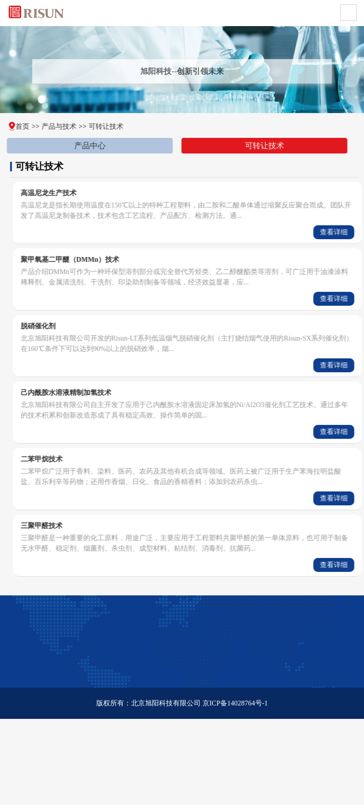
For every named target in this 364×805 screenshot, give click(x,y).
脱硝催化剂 (52, 326)
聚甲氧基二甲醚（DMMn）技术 (84, 259)
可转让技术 (98, 126)
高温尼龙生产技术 (63, 193)
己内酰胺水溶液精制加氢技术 (80, 392)
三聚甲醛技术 (56, 525)
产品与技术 (51, 126)
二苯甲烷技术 (56, 459)
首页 (15, 126)
